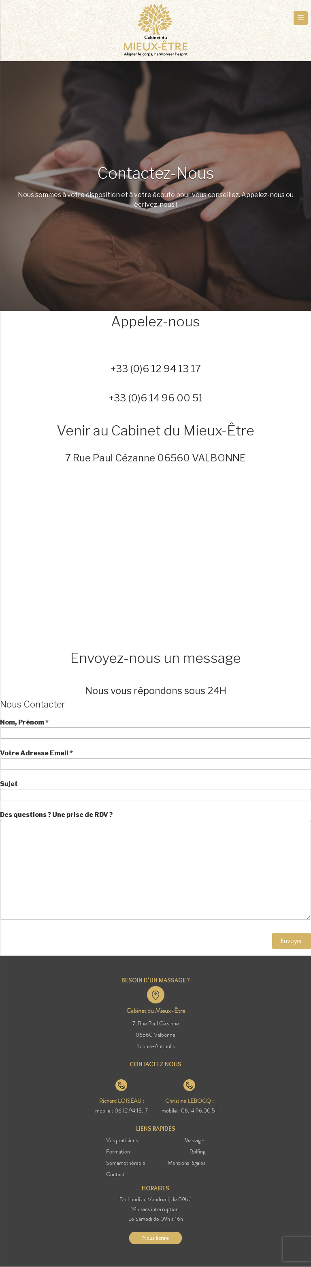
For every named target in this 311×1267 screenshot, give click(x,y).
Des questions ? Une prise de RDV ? (155, 865)
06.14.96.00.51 (199, 1110)
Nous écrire (155, 1238)
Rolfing (197, 1151)
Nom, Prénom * (155, 728)
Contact (115, 1174)
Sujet (155, 790)
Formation (118, 1151)
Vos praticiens (122, 1140)
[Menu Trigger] (301, 18)
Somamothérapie (125, 1163)
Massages (194, 1140)
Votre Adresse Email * (155, 759)
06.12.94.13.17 (131, 1110)
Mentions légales (186, 1163)
